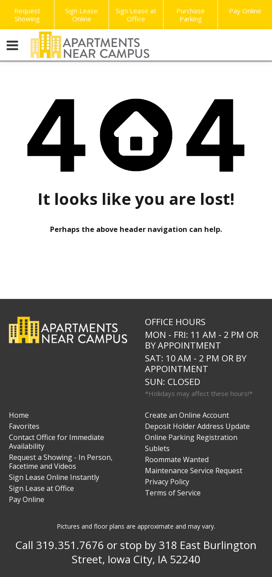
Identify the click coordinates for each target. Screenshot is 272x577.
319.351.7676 (70, 545)
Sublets (157, 448)
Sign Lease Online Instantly (54, 477)
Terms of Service (173, 493)
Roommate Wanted (177, 459)
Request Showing (27, 14)
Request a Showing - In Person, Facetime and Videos (61, 461)
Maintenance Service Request (193, 470)
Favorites (24, 426)
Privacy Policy (167, 482)
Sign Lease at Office (136, 14)
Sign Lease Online (81, 14)
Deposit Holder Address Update (197, 426)
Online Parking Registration (191, 437)
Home (19, 415)
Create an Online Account (187, 415)
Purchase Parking (190, 14)
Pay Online (245, 10)
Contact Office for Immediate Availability (56, 441)
